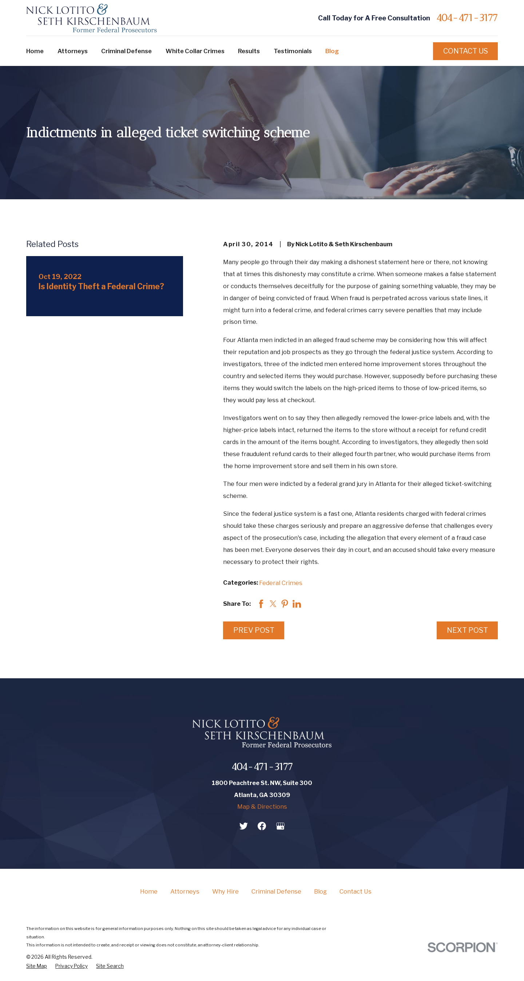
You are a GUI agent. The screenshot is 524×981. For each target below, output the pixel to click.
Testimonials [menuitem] (293, 51)
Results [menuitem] (249, 51)
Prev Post (253, 630)
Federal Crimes (280, 582)
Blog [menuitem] (332, 51)
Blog (320, 891)
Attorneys (184, 891)
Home (149, 891)
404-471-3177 (467, 18)
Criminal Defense (276, 891)
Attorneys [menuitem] (72, 51)
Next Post (467, 630)
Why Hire (225, 891)
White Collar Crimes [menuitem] (195, 51)
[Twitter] (243, 826)
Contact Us (465, 51)
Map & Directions (262, 806)
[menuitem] (36, 966)
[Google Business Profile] (280, 826)
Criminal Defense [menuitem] (126, 51)
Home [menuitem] (35, 51)
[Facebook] (262, 826)
